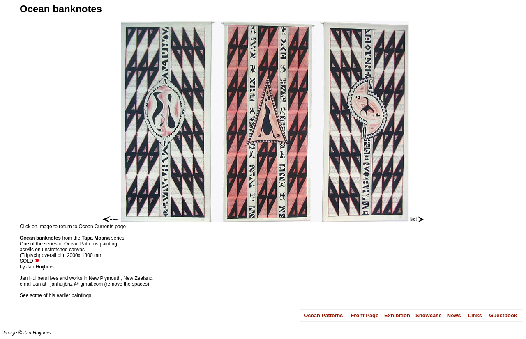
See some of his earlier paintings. (56, 295)
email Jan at (34, 284)
